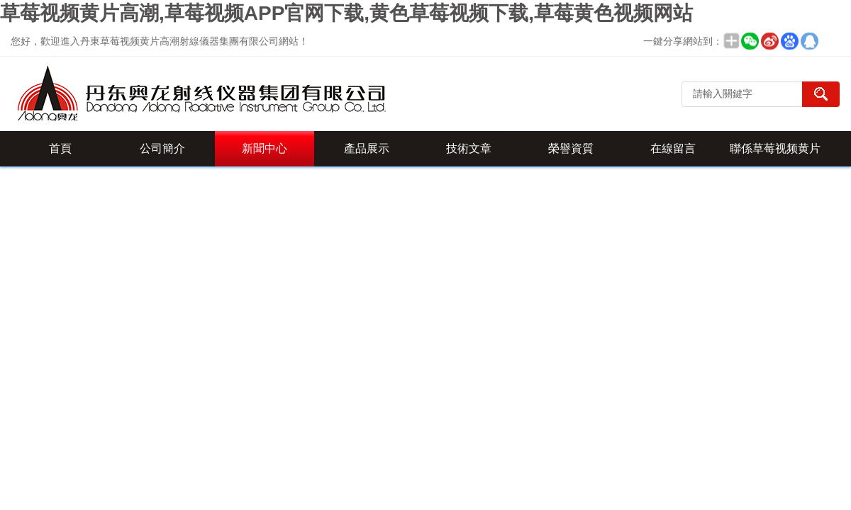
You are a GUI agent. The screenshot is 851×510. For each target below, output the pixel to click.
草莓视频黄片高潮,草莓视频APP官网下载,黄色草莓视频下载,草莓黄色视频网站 (346, 13)
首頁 (60, 148)
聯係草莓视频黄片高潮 (775, 154)
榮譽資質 (571, 148)
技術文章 (468, 148)
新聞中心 (264, 148)
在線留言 (673, 148)
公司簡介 (162, 148)
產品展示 (366, 148)
